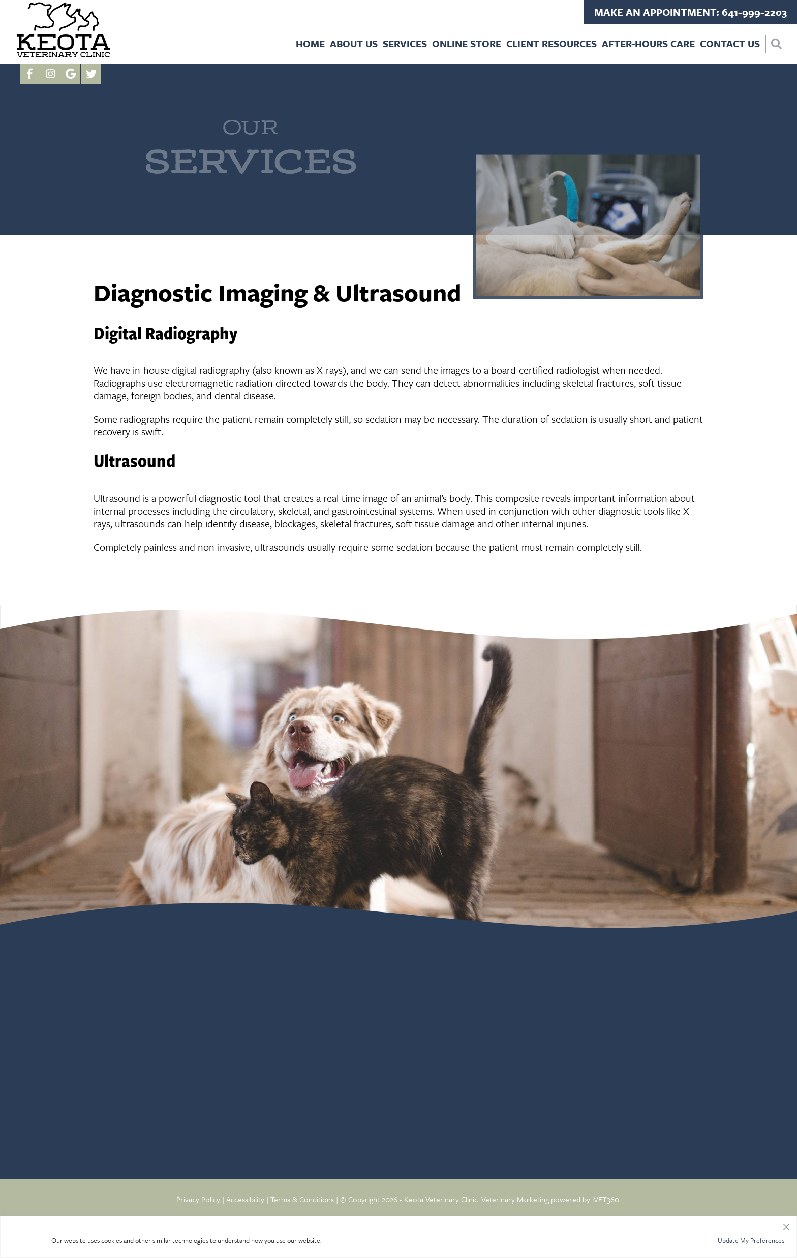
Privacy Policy (198, 1199)
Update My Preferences (751, 1240)
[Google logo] (70, 74)
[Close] (786, 1224)
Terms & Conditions (302, 1199)
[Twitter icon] (91, 74)
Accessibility (245, 1199)
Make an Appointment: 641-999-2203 (690, 12)
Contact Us (730, 43)
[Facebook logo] (30, 74)
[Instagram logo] (50, 74)
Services (405, 43)
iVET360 (605, 1199)
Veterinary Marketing (515, 1199)
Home (310, 43)
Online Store (466, 43)
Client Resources (551, 43)
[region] (398, 1237)
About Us (354, 43)
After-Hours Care (648, 43)
